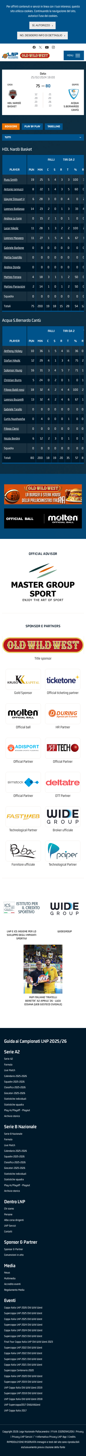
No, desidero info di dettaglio (41, 35)
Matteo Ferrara (12, 277)
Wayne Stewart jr (14, 199)
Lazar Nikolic (11, 228)
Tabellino (54, 126)
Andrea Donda (12, 267)
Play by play (32, 126)
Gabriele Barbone (14, 247)
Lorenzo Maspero (14, 238)
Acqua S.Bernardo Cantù (71, 106)
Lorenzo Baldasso (14, 208)
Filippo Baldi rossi (14, 389)
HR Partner (63, 727)
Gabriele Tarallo (13, 409)
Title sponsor (43, 658)
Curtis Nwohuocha (14, 419)
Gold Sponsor (23, 693)
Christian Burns (13, 380)
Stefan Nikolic (12, 360)
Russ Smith (10, 179)
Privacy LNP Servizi (22, 1436)
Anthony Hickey (13, 351)
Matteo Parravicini (14, 286)
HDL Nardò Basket (14, 104)
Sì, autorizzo (41, 25)
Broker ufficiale (63, 830)
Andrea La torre (13, 218)
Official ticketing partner (63, 693)
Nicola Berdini (12, 438)
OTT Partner (62, 796)
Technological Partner (23, 830)
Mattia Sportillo (13, 257)
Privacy (80, 1431)
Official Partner (23, 762)
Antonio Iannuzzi (13, 189)
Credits (71, 1436)
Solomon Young (13, 370)
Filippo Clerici (11, 428)
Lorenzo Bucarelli (14, 399)
